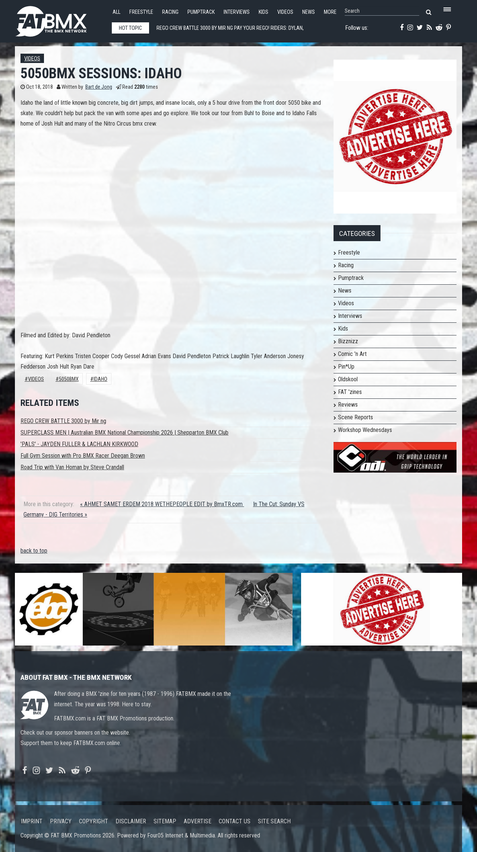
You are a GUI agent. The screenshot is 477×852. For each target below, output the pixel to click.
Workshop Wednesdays (365, 429)
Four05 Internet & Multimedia (181, 835)
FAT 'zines (350, 391)
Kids (263, 12)
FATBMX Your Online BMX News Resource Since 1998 (59, 19)
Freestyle (141, 12)
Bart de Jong (98, 87)
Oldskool (348, 379)
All (116, 12)
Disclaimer (131, 821)
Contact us (234, 821)
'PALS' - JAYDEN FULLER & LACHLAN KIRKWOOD (79, 444)
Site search (274, 821)
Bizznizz (348, 341)
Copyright (93, 821)
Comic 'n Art (352, 353)
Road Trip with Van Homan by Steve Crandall (72, 467)
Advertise (197, 821)
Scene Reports (355, 417)
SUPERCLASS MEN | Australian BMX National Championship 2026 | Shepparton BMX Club (124, 432)
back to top (33, 550)
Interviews (237, 12)
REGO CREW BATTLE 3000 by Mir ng (63, 421)
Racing (170, 12)
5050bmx (69, 379)
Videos (285, 12)
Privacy (61, 821)
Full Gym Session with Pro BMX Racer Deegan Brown (82, 455)
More (330, 12)
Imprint (31, 821)
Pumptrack (201, 12)
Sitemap (165, 821)
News (308, 12)
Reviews (348, 404)
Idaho (100, 379)
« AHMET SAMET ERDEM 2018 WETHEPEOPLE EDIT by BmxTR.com (162, 504)
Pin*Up (346, 366)
